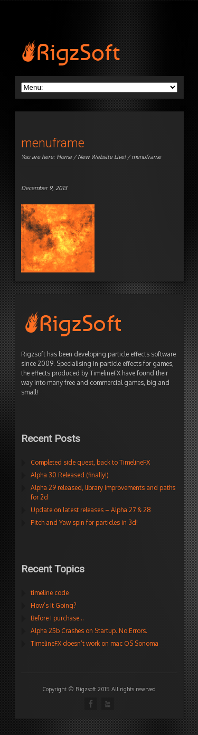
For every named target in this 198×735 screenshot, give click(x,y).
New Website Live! (102, 157)
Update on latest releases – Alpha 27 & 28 (91, 510)
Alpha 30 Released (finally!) (70, 475)
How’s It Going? (53, 605)
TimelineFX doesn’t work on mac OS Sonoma (94, 643)
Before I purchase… (57, 618)
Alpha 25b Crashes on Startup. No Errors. (89, 631)
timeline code (50, 593)
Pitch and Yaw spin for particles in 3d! (84, 522)
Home (64, 157)
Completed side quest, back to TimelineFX (90, 462)
